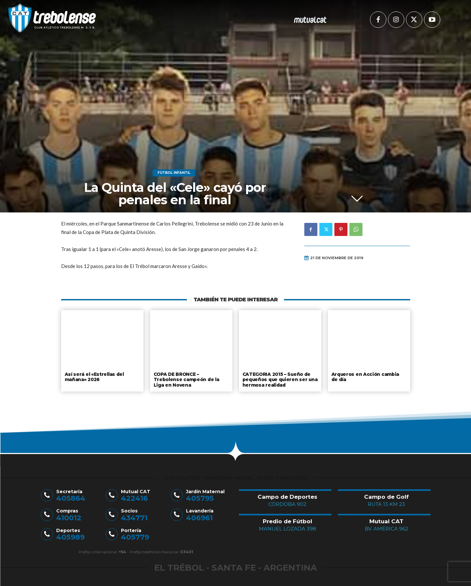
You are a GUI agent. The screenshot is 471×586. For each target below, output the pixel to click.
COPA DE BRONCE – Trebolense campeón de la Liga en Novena (191, 376)
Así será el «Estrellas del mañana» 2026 (93, 376)
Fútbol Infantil (174, 172)
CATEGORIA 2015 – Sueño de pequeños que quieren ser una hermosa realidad (279, 379)
